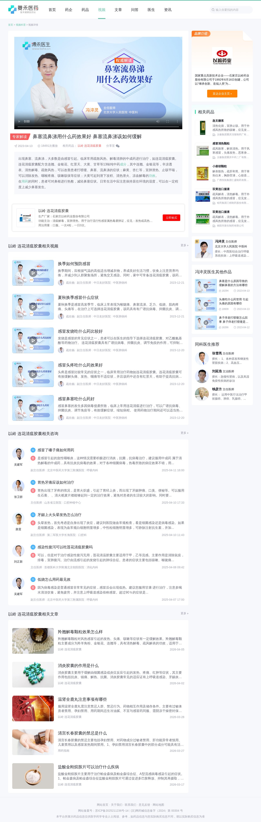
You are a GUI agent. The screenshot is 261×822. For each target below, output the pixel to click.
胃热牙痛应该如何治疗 (56, 482)
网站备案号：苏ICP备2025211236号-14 (103, 810)
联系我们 (130, 804)
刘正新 (18, 561)
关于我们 (116, 804)
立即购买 (171, 217)
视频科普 (21, 24)
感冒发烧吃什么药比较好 (80, 331)
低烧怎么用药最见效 (54, 579)
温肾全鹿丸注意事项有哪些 (82, 699)
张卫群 (18, 496)
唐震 (18, 529)
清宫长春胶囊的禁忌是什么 (82, 733)
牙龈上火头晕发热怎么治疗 (60, 515)
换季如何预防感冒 (74, 263)
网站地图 (158, 804)
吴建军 (18, 464)
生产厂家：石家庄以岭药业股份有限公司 (64, 216)
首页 (10, 24)
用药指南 (63, 750)
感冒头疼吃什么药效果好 (80, 365)
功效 (152, 175)
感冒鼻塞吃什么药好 (76, 399)
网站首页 (102, 804)
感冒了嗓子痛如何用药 (56, 450)
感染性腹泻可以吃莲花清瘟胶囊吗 (65, 547)
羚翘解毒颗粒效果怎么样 (80, 632)
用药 (25, 181)
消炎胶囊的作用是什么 (78, 665)
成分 (123, 164)
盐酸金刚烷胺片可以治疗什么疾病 (88, 767)
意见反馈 (144, 804)
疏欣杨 (70, 282)
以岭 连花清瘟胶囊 (89, 145)
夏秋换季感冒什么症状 (78, 297)
